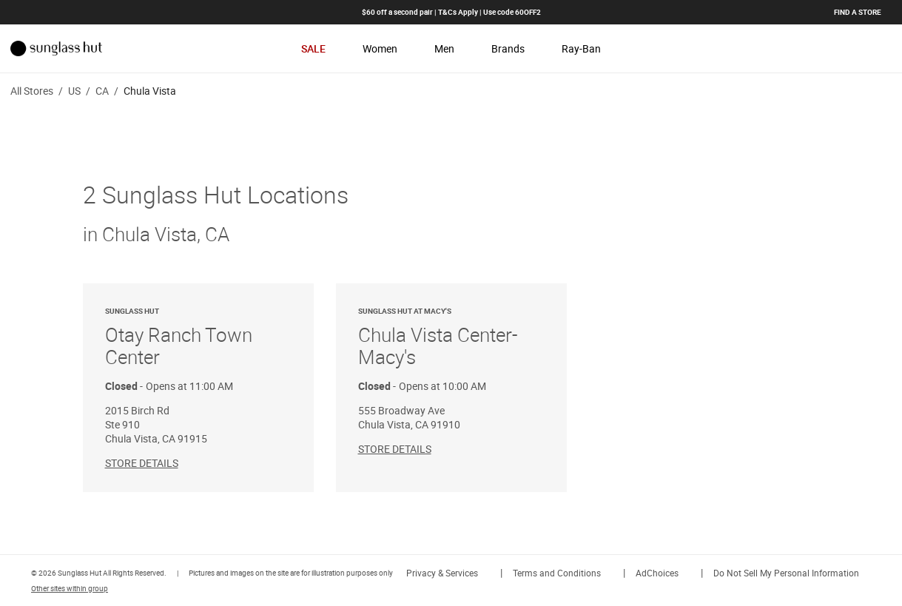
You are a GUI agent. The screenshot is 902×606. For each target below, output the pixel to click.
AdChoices (657, 573)
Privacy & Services (442, 573)
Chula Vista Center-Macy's (451, 338)
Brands (508, 48)
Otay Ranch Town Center (198, 338)
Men (444, 48)
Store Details (141, 463)
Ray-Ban (581, 48)
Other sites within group (69, 588)
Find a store (857, 12)
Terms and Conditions (557, 573)
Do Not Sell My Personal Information (786, 573)
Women (380, 48)
